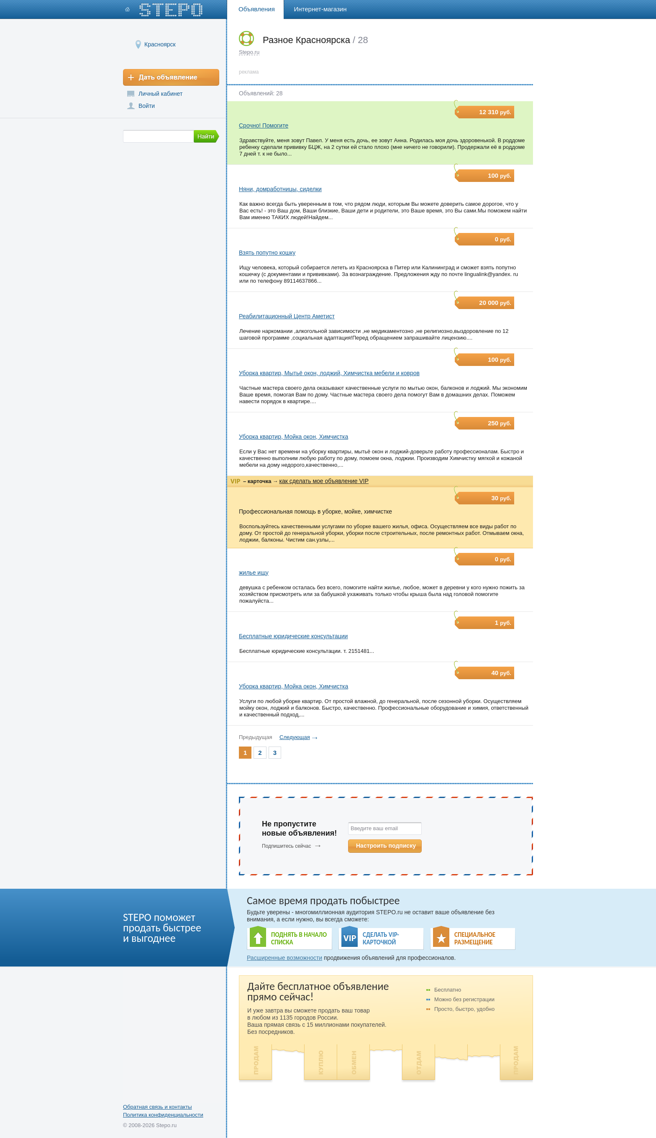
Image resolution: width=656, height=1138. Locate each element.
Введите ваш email (374, 828)
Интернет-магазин (320, 9)
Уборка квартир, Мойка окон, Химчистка (293, 436)
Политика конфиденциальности (163, 1115)
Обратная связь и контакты (157, 1107)
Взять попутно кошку (267, 252)
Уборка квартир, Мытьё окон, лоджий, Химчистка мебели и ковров (329, 373)
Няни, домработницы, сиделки (280, 189)
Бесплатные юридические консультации (293, 636)
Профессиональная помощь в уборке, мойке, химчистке (315, 511)
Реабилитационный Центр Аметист (287, 316)
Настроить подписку (386, 845)
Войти (146, 105)
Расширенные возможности (284, 957)
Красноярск (160, 44)
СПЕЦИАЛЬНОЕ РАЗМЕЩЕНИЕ (474, 938)
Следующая (294, 737)
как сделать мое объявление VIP (324, 481)
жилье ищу (254, 572)
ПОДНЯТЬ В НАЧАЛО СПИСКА (299, 938)
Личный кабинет (160, 93)
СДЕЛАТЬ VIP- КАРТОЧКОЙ (381, 938)
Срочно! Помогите (263, 125)
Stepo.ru (249, 52)
